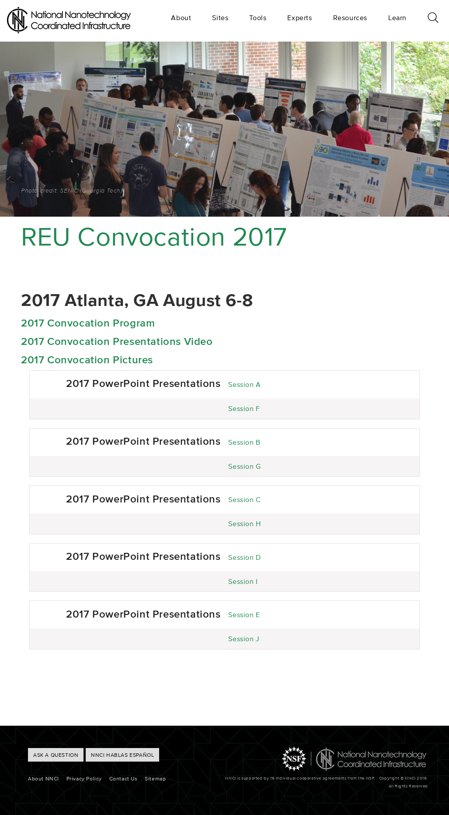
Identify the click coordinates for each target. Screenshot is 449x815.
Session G (244, 466)
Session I (243, 581)
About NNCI (43, 778)
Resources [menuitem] (350, 17)
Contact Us (123, 778)
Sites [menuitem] (220, 17)
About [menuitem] (181, 17)
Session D (244, 557)
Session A (244, 384)
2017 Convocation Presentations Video (117, 341)
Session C (244, 499)
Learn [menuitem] (397, 17)
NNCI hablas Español (122, 755)
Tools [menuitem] (257, 17)
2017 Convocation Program (88, 323)
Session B (244, 442)
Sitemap (155, 778)
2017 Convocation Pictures (87, 359)
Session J (243, 639)
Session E (244, 614)
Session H (244, 523)
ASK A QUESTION (55, 755)
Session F (244, 408)
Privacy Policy (84, 778)
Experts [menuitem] (299, 17)
